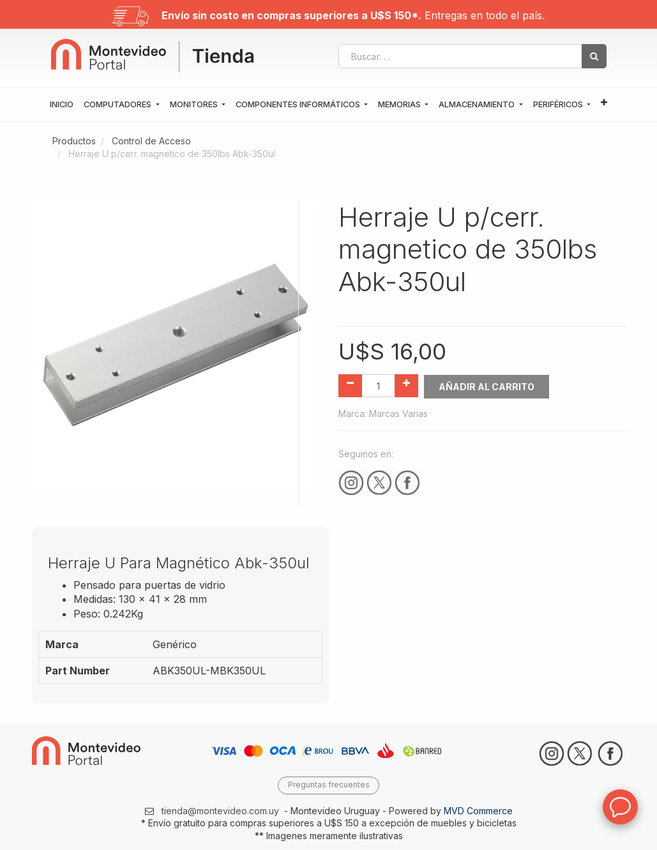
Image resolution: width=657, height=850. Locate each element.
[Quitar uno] (350, 385)
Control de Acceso (151, 140)
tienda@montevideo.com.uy (220, 810)
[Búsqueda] (594, 56)
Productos (74, 140)
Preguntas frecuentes (329, 784)
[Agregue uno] (406, 385)
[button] (604, 103)
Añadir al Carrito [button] (487, 386)
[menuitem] (62, 105)
